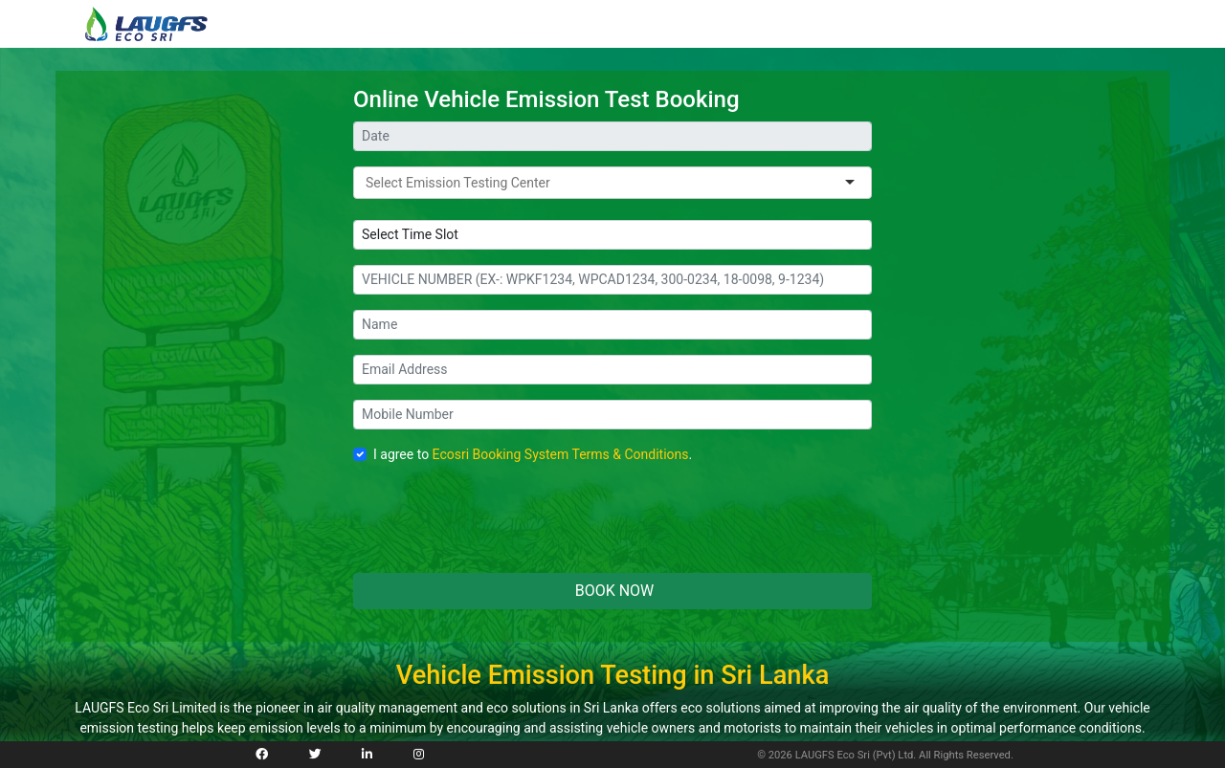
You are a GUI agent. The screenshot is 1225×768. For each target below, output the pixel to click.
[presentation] (498, 520)
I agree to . (532, 454)
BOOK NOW (613, 590)
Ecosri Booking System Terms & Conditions (561, 454)
